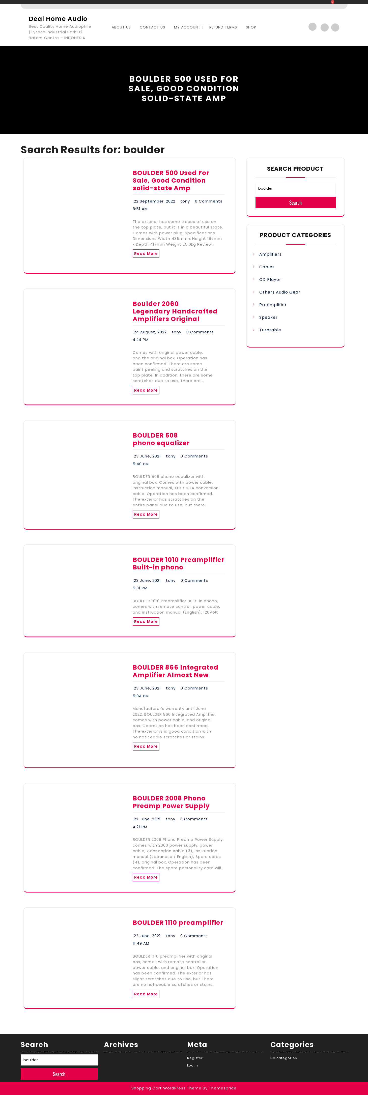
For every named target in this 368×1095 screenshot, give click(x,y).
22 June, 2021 (147, 819)
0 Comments (208, 201)
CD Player (270, 279)
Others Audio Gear (279, 292)
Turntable (270, 330)
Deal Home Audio (58, 18)
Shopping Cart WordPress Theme (166, 1088)
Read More (146, 253)
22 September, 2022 (154, 201)
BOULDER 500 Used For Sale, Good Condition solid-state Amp (171, 180)
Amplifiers (270, 254)
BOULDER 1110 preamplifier (178, 922)
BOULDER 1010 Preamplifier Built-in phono (178, 563)
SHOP (251, 27)
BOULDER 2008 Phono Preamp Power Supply (171, 802)
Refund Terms (223, 27)
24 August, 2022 (150, 332)
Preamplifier (273, 305)
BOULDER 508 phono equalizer (161, 439)
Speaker (268, 317)
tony (185, 201)
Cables (267, 267)
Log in (192, 1065)
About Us (121, 27)
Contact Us (152, 27)
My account (187, 27)
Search (295, 202)
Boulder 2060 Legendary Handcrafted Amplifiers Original (175, 311)
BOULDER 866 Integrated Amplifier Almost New (175, 671)
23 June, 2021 (147, 456)
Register (195, 1058)
